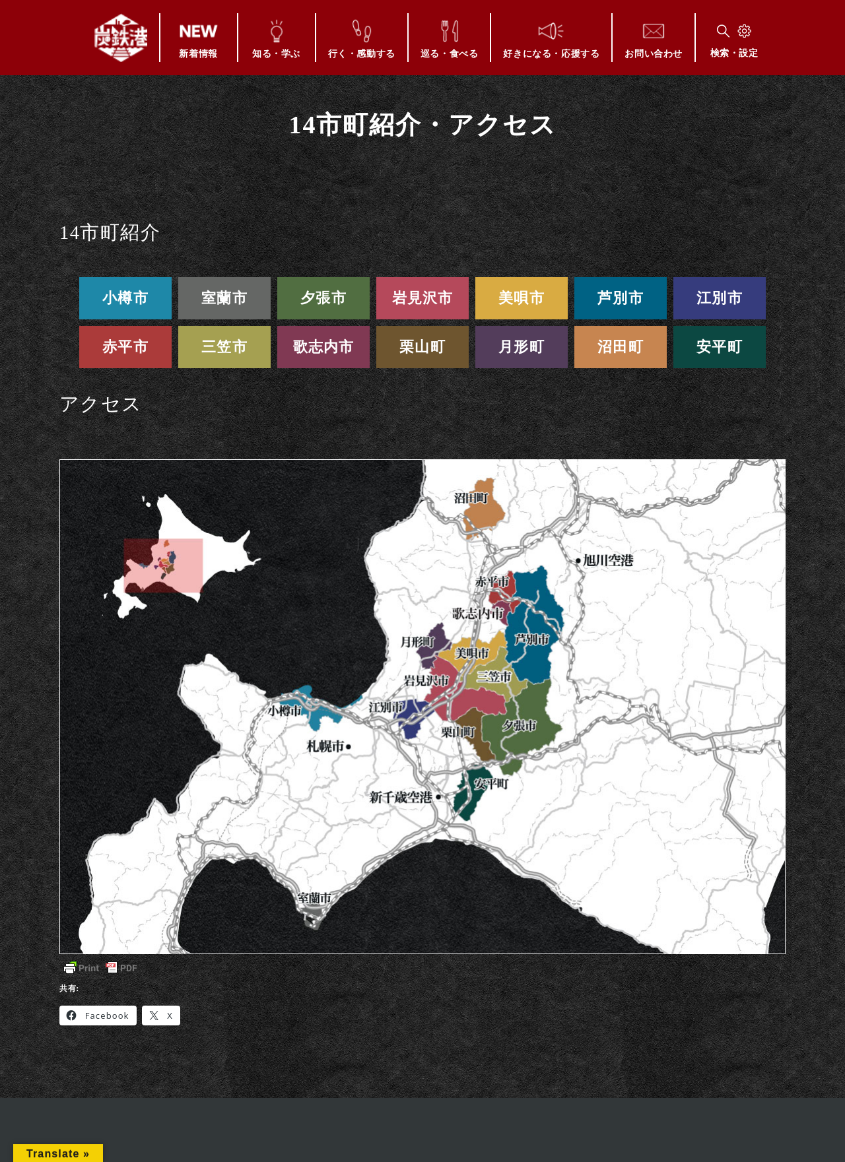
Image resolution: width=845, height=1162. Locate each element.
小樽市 (125, 298)
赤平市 (125, 347)
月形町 (521, 347)
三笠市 (224, 347)
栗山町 (422, 347)
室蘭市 (224, 298)
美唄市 (521, 298)
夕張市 (323, 298)
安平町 (719, 347)
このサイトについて (368, 1144)
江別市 (719, 298)
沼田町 (620, 347)
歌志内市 (323, 347)
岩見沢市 (422, 298)
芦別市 (620, 298)
